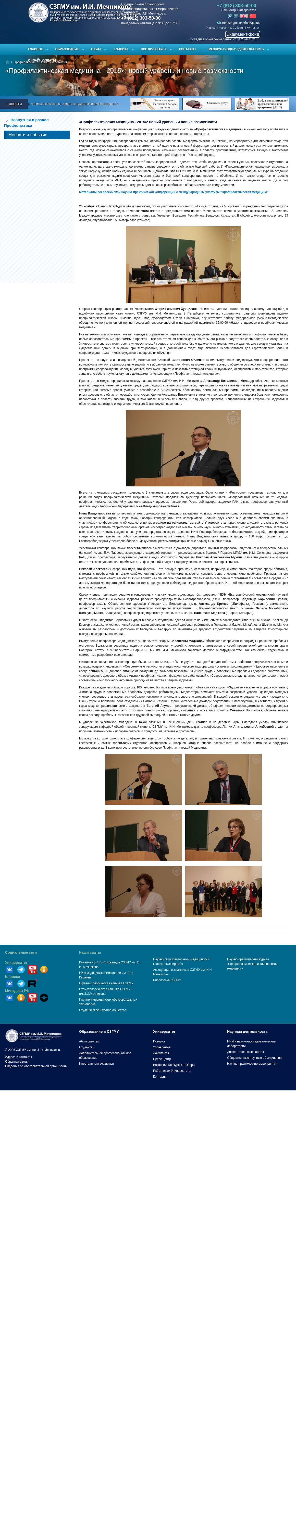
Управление (161, 1047)
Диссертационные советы (245, 1052)
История (159, 1041)
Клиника (121, 49)
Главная (210, 27)
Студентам (87, 1047)
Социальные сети (21, 952)
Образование (67, 49)
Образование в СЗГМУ (99, 1031)
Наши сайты (90, 952)
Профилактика (154, 49)
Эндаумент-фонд (242, 34)
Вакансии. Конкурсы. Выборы (174, 1065)
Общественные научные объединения (254, 1058)
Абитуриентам (89, 1041)
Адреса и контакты (18, 1057)
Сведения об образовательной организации (36, 1066)
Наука (96, 49)
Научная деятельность (247, 1031)
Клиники (12, 977)
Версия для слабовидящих (238, 23)
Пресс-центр (162, 1059)
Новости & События (231, 27)
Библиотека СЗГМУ (167, 980)
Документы (161, 1053)
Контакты (253, 27)
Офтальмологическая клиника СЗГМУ (106, 983)
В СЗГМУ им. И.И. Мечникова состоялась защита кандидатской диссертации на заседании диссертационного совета (93, 104)
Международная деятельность (236, 49)
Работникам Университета (172, 1071)
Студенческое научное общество (102, 1010)
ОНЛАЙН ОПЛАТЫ (42, 60)
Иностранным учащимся (96, 1063)
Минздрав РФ (17, 991)
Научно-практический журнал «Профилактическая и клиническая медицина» (252, 964)
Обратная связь (16, 1061)
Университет (16, 963)
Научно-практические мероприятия (252, 1063)
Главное (35, 49)
